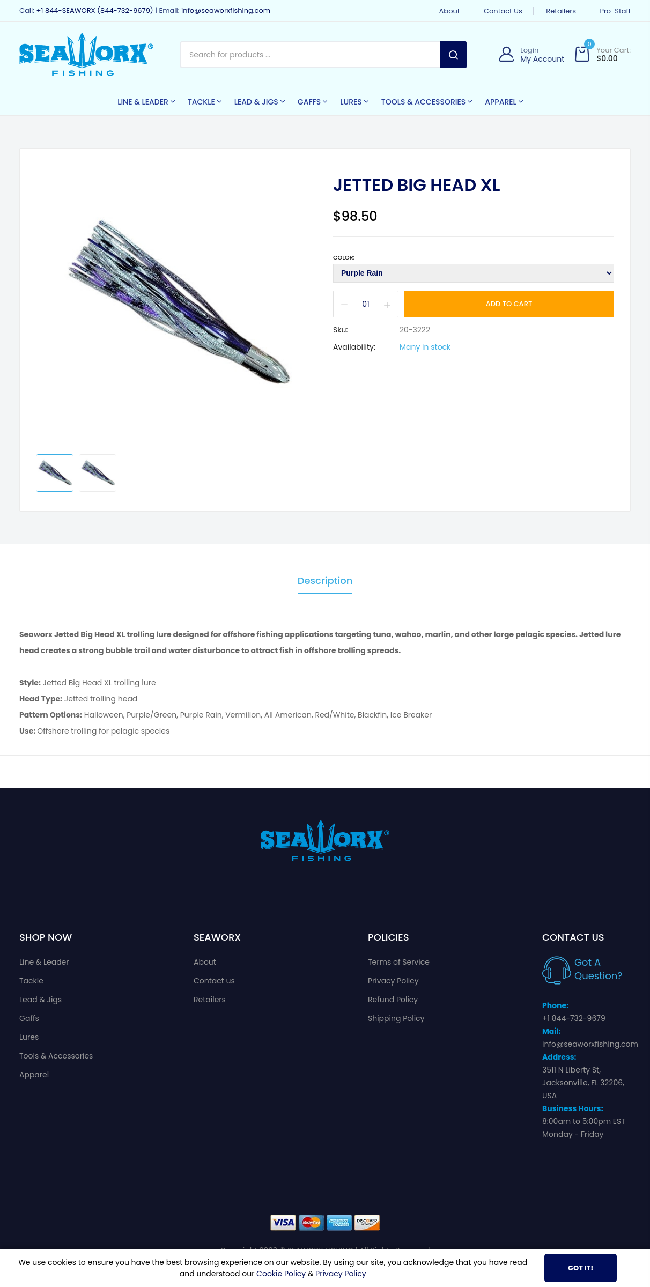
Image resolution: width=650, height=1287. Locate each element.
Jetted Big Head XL (416, 185)
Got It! (580, 1268)
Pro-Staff (615, 11)
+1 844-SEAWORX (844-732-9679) (94, 10)
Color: (343, 257)
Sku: (340, 330)
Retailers (561, 11)
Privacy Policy (393, 980)
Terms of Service (399, 962)
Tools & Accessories (56, 1056)
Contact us (503, 11)
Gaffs (29, 1018)
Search (453, 54)
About (449, 11)
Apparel (34, 1074)
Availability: (354, 347)
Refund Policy (393, 999)
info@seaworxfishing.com (225, 10)
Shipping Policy (396, 1018)
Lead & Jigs (40, 999)
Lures (29, 1037)
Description (325, 581)
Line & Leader (44, 962)
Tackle (31, 980)
